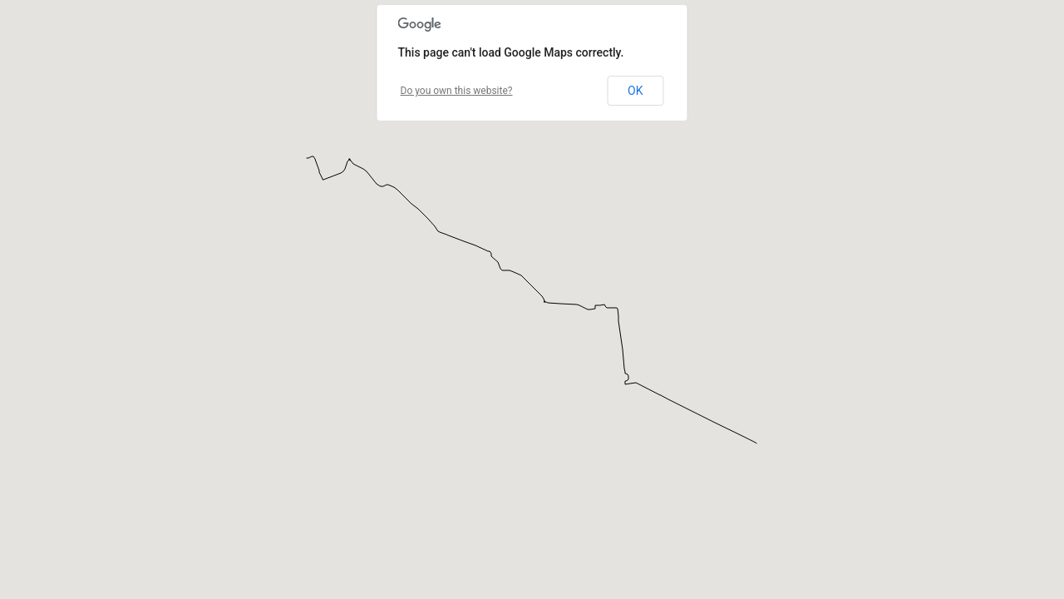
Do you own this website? (457, 91)
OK (635, 90)
